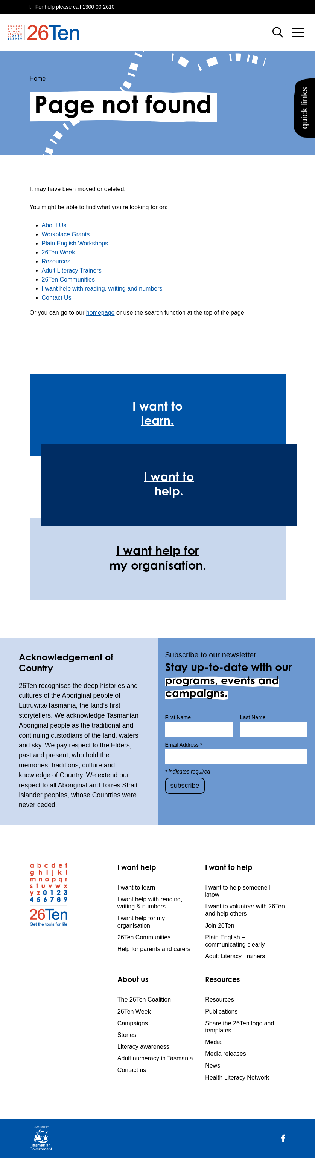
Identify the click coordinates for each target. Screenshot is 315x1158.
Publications (221, 1011)
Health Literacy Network (237, 1077)
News (212, 1065)
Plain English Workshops (75, 243)
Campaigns (132, 1023)
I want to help (229, 868)
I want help (136, 868)
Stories (126, 1035)
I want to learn (136, 887)
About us (132, 980)
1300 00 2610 (98, 7)
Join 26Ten (219, 925)
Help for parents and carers (153, 949)
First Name (178, 717)
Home (38, 78)
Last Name (253, 717)
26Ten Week (58, 252)
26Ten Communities (68, 279)
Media (213, 1042)
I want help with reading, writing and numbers (102, 288)
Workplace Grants (66, 234)
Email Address (183, 745)
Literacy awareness (143, 1046)
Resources (56, 261)
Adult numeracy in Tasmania (155, 1058)
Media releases (225, 1054)
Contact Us (57, 297)
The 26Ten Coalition (144, 999)
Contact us (131, 1070)
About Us (54, 225)
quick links (304, 108)
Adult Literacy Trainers (72, 270)
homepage (100, 312)
